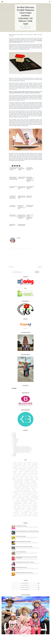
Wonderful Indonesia (27, 515)
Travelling (17, 514)
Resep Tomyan (16, 505)
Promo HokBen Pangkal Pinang (21, 551)
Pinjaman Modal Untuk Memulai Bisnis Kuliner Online (22, 197)
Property (30, 503)
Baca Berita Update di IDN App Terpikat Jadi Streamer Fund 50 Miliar (13, 178)
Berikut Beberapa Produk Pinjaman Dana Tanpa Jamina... (22, 449)
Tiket (22, 511)
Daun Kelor (28, 470)
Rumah (14, 506)
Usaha (30, 514)
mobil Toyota (17, 494)
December (15, 438)
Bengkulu (24, 465)
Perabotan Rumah (24, 500)
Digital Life (20, 471)
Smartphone (35, 506)
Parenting (28, 497)
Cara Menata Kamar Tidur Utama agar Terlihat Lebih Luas (12, 197)
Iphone (37, 477)
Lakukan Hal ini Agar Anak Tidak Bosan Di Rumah (21, 446)
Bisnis (28, 465)
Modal (23, 494)
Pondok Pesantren (18, 503)
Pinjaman (35, 502)
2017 (14, 455)
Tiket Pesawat (27, 511)
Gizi (33, 474)
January (15, 453)
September (16, 441)
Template (17, 511)
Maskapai (34, 491)
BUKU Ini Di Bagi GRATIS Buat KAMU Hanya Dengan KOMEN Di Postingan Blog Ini (26, 557)
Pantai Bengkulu (20, 497)
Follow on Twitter (30, 583)
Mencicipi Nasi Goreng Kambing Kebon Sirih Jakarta (21, 187)
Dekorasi (34, 470)
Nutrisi (34, 494)
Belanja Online (17, 465)
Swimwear (35, 508)
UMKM (26, 514)
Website (14, 515)
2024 (14, 433)
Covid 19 (16, 470)
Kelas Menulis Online (19, 482)
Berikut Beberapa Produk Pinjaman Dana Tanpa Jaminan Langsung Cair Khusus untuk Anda (30, 179)
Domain (32, 471)
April (14, 444)
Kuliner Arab (33, 485)
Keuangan (25, 26)
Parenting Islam (34, 497)
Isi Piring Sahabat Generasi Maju (21, 525)
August (15, 442)
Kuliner (27, 485)
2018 (14, 454)
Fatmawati (25, 473)
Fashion (19, 473)
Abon (15, 462)
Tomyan (31, 512)
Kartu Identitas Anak (19, 480)
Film (14, 474)
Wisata (19, 515)
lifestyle (30, 26)
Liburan (23, 488)
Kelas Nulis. (34, 482)
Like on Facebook (30, 585)
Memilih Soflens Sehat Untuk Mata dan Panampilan (24, 546)
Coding (35, 468)
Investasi (32, 477)
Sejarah (24, 506)
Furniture (24, 474)
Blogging (25, 467)
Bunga (37, 467)
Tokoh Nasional (16, 512)
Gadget (29, 474)
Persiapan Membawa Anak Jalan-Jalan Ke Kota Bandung (25, 562)
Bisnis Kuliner (34, 465)
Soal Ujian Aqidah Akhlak (19, 508)
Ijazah (13, 477)
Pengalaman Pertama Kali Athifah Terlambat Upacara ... (22, 452)
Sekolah (29, 506)
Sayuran (19, 506)
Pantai (14, 497)
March (15, 445)
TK (35, 511)
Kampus (36, 479)
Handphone (16, 476)
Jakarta (14, 479)
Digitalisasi (26, 471)
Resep (35, 503)
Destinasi (15, 471)
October (15, 440)
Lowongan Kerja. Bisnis (26, 491)
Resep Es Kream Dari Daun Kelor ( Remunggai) (21, 451)
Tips (32, 511)
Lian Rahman (17, 488)
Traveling (36, 512)
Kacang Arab (19, 479)
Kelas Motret (27, 482)
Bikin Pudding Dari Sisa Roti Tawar (21, 567)
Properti (25, 503)
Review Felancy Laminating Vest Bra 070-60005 (21, 168)
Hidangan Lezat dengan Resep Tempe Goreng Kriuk (24, 572)
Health (22, 476)
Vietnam (34, 514)
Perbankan (32, 500)
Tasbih (23, 509)
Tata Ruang (28, 509)
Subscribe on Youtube (30, 587)
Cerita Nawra (30, 468)
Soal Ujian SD (28, 508)
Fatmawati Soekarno (33, 473)
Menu (49, 1)
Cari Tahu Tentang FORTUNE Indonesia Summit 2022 (29, 168)
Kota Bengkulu (21, 485)
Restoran (23, 505)
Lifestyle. (34, 488)
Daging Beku (22, 470)
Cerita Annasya (23, 468)
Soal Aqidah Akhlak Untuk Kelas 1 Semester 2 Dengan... (22, 450)
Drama (36, 471)
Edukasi (15, 473)
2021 (14, 436)
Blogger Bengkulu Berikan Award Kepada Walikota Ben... (22, 448)
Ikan (17, 477)
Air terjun (20, 462)
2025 (14, 432)
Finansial (21, 26)
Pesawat (30, 502)
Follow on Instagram (30, 589)
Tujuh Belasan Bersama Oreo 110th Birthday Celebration (13, 168)
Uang (22, 514)
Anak (25, 462)
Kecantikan (27, 480)
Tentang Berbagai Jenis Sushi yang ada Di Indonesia (30, 187)
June (14, 443)
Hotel (35, 476)
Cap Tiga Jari (15, 468)
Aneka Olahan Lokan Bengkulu (21, 536)
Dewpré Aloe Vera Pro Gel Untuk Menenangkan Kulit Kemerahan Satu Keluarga (30, 217)
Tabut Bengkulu (17, 509)
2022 (14, 435)
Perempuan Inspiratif (17, 502)
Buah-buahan (31, 467)
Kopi (16, 485)
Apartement (29, 462)
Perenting (25, 502)
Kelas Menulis (33, 480)
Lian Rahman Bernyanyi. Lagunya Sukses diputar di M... (22, 447)
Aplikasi (35, 462)
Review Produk (34, 505)
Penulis (18, 500)
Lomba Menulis (17, 491)
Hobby (31, 476)
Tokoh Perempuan (24, 512)
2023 (14, 434)
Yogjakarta (35, 515)
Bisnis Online (14, 467)
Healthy (26, 476)
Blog (20, 467)
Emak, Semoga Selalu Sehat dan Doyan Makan (23, 541)
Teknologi (35, 509)
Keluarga (15, 483)
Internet (27, 477)
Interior (21, 477)
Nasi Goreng (28, 494)
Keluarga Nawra (22, 483)
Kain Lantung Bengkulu (28, 479)
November (15, 439)
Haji (36, 474)
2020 (14, 437)
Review (27, 505)
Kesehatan (29, 483)
